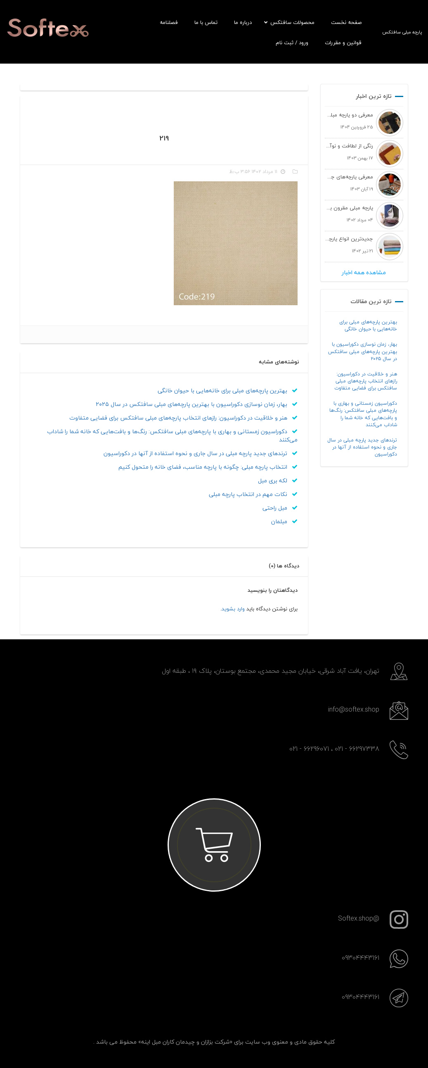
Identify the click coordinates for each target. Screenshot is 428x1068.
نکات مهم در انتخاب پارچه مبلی (253, 494)
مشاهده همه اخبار (364, 272)
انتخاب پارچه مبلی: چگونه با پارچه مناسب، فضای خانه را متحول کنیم (208, 467)
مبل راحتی (280, 508)
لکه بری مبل (278, 480)
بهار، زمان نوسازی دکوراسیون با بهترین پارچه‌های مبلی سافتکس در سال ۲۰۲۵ (362, 351)
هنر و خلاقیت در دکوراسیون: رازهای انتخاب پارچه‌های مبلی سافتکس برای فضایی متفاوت (365, 381)
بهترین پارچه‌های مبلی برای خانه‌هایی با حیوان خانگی (368, 325)
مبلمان (284, 521)
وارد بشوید (233, 608)
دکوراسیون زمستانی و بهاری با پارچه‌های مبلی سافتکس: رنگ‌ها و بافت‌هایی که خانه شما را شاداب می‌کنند (363, 414)
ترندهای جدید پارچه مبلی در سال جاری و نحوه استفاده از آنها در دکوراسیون (362, 447)
